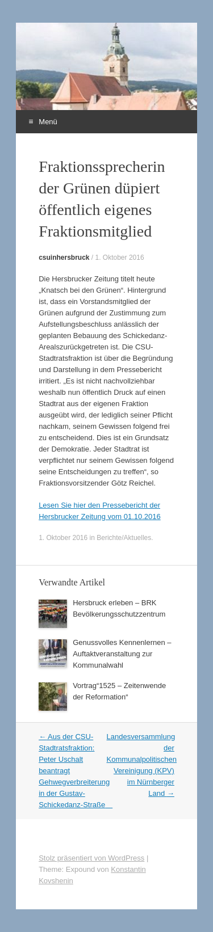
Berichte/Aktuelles (124, 538)
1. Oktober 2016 (119, 258)
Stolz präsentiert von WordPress (91, 858)
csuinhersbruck (64, 258)
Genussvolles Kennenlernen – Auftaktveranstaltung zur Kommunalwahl (122, 653)
